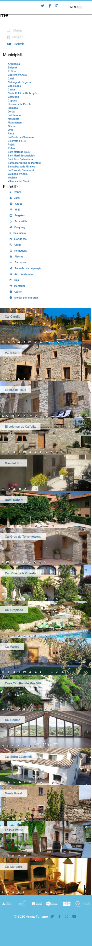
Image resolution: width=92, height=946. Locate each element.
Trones (15, 192)
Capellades (14, 86)
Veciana (12, 177)
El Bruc (12, 71)
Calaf (11, 78)
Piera (11, 133)
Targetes (16, 215)
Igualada (13, 108)
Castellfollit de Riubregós (23, 93)
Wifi (14, 209)
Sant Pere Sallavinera (20, 159)
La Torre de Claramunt (21, 170)
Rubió (11, 148)
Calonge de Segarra (19, 82)
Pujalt (11, 144)
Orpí (10, 130)
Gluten (15, 291)
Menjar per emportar (23, 297)
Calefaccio (17, 233)
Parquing (16, 227)
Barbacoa (17, 262)
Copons (12, 100)
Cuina (14, 245)
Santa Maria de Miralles (21, 166)
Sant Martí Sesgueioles (21, 155)
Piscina (15, 256)
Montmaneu (15, 122)
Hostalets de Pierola (19, 104)
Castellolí (13, 97)
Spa (13, 280)
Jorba (11, 111)
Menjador (16, 286)
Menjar (14, 37)
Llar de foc (17, 239)
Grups (15, 203)
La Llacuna (14, 115)
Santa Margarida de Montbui (24, 163)
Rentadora (17, 250)
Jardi (14, 198)
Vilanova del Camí (18, 181)
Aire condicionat (21, 274)
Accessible (17, 221)
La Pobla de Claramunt (21, 137)
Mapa (13, 30)
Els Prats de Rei (17, 141)
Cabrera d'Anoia (17, 75)
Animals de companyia (24, 268)
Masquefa (13, 119)
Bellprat (12, 67)
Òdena (11, 126)
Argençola (14, 64)
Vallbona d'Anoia (17, 174)
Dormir (14, 44)
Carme (11, 89)
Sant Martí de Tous (19, 152)
